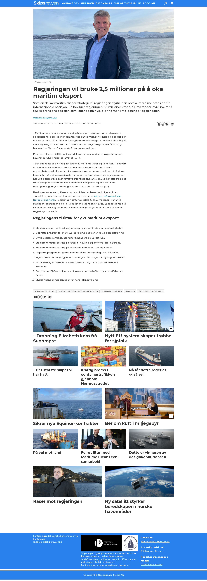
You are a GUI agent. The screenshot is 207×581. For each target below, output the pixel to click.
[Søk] (165, 3)
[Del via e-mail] (172, 124)
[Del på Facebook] (159, 124)
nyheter (130, 291)
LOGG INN (149, 3)
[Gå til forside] (46, 3)
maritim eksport (44, 291)
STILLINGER (87, 3)
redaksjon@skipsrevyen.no (47, 542)
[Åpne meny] (172, 3)
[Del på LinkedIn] (167, 124)
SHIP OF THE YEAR (125, 3)
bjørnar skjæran (112, 291)
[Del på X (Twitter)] (163, 124)
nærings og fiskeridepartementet (78, 291)
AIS (139, 3)
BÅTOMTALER (104, 3)
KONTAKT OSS (70, 3)
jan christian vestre (150, 291)
